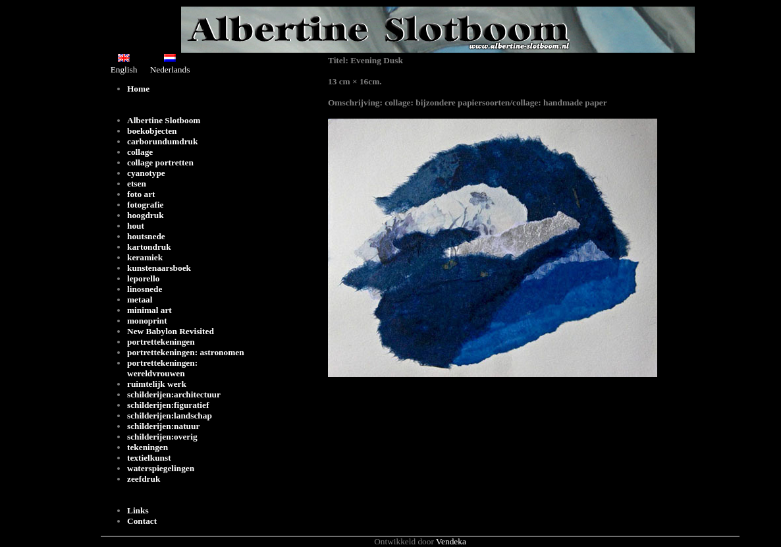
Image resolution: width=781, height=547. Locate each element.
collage (140, 152)
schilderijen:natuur (163, 426)
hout (135, 226)
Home (138, 89)
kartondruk (149, 247)
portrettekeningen (161, 342)
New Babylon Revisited (170, 331)
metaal (140, 299)
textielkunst (149, 458)
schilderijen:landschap (169, 415)
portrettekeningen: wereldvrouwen (162, 368)
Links (138, 510)
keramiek (145, 257)
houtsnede (146, 236)
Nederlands (170, 64)
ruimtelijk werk (156, 384)
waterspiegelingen (160, 468)
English (124, 64)
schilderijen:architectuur (174, 394)
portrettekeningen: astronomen (185, 352)
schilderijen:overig (162, 437)
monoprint (147, 321)
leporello (143, 278)
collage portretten (160, 162)
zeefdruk (143, 479)
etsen (136, 183)
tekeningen (147, 447)
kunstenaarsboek (159, 268)
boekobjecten (152, 131)
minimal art (149, 310)
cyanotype (146, 173)
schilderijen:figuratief (168, 405)
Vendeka (451, 541)
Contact (142, 521)
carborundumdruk (162, 141)
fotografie (145, 205)
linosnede (144, 289)
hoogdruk (145, 215)
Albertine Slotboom (163, 120)
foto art (141, 194)
